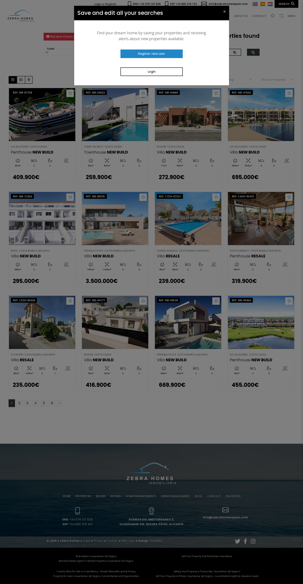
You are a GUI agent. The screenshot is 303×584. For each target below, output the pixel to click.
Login (151, 71)
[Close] (224, 11)
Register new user (151, 53)
